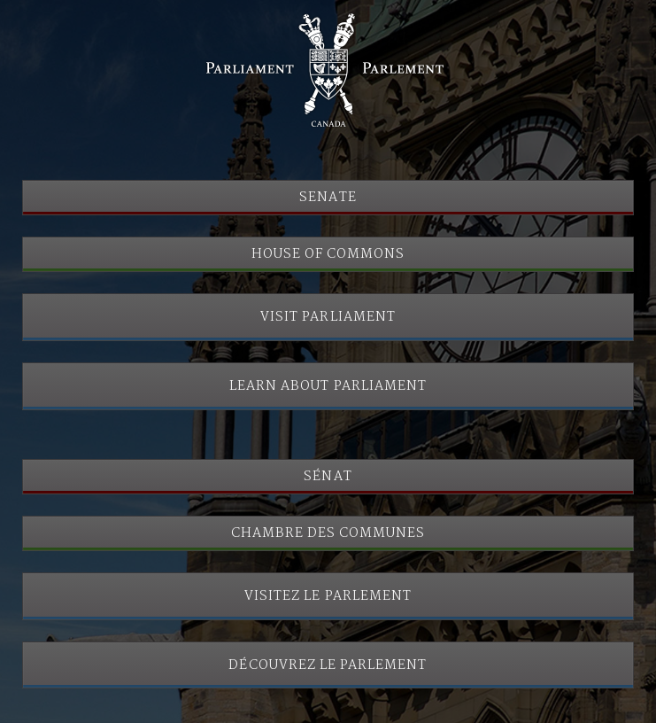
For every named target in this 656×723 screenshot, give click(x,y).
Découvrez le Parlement (327, 665)
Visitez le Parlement (328, 596)
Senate (327, 197)
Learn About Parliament (328, 386)
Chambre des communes (328, 533)
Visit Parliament (328, 317)
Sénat (327, 476)
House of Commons (328, 254)
